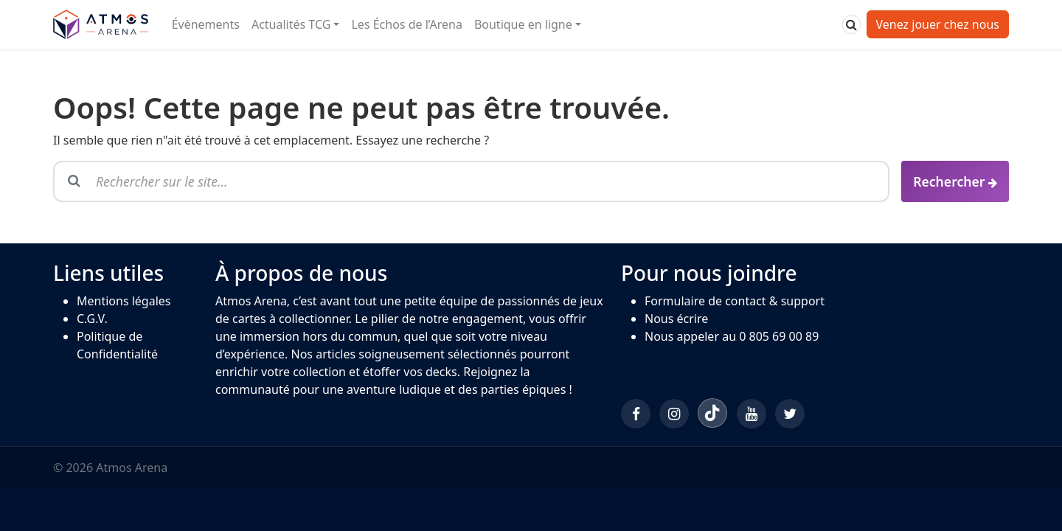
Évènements (206, 24)
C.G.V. (92, 318)
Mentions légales (124, 301)
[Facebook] (635, 413)
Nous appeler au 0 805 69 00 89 (732, 336)
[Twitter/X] (790, 413)
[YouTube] (751, 413)
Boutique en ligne (523, 24)
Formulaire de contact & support (735, 301)
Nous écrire (676, 318)
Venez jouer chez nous (937, 24)
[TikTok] (712, 413)
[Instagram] (674, 413)
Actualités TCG (290, 24)
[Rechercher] (851, 24)
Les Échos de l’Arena (406, 24)
